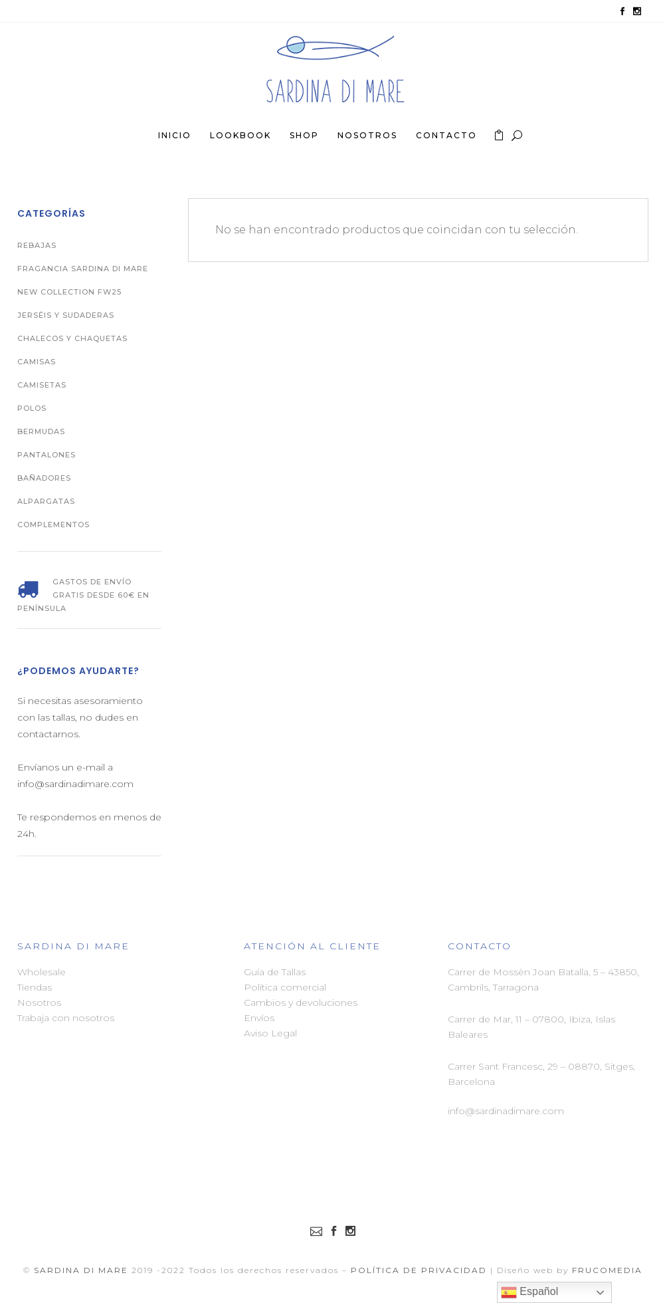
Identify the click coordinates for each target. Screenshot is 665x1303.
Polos (32, 408)
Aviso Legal (270, 1033)
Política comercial (285, 987)
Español (529, 1292)
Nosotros (39, 1002)
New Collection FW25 (69, 291)
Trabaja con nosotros (65, 1018)
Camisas (36, 361)
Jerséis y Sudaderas (65, 315)
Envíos (259, 1018)
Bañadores (44, 478)
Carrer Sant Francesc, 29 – (508, 1066)
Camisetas (41, 385)
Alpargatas (46, 501)
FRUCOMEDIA (607, 1270)
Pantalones (46, 454)
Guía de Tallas (275, 972)
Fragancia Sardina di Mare (82, 268)
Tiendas (34, 987)
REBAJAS (36, 245)
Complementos (53, 524)
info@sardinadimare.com (506, 1111)
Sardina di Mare (81, 1270)
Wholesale (41, 972)
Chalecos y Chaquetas (72, 338)
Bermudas (41, 431)
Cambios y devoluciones (300, 1002)
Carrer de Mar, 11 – (490, 1019)
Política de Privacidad (419, 1270)
